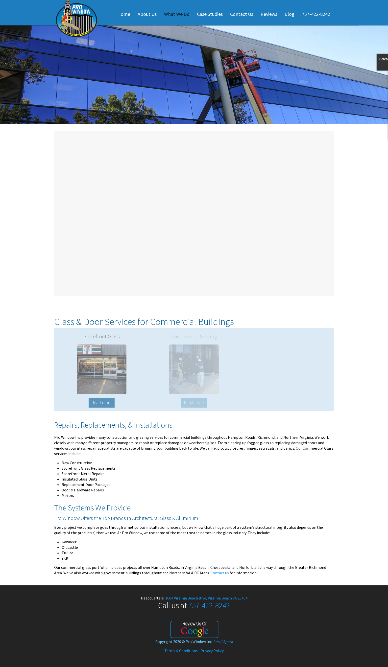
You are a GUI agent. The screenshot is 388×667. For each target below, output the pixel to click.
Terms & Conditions (181, 650)
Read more (102, 402)
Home (123, 14)
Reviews (269, 14)
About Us (147, 14)
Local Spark (223, 641)
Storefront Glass (102, 336)
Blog (289, 14)
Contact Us (241, 14)
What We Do (177, 14)
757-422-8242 (316, 14)
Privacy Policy (212, 650)
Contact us (220, 572)
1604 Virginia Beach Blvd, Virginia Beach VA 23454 (206, 598)
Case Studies (210, 14)
